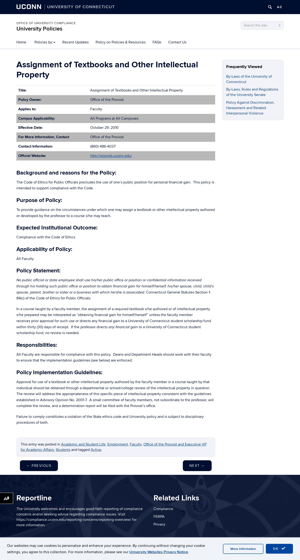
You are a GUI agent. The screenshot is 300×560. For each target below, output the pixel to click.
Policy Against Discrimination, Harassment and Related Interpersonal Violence (250, 108)
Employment (117, 444)
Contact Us (177, 42)
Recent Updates (75, 42)
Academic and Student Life (83, 444)
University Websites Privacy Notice (158, 552)
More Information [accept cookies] (243, 549)
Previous (38, 466)
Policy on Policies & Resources (121, 42)
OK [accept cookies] (279, 548)
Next (197, 466)
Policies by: (44, 42)
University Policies (39, 28)
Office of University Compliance (46, 23)
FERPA (159, 516)
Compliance (163, 509)
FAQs (157, 42)
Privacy (159, 524)
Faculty (136, 444)
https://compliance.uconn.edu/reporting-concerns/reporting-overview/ (73, 519)
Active (96, 449)
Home (21, 42)
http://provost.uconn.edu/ (111, 155)
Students (63, 449)
